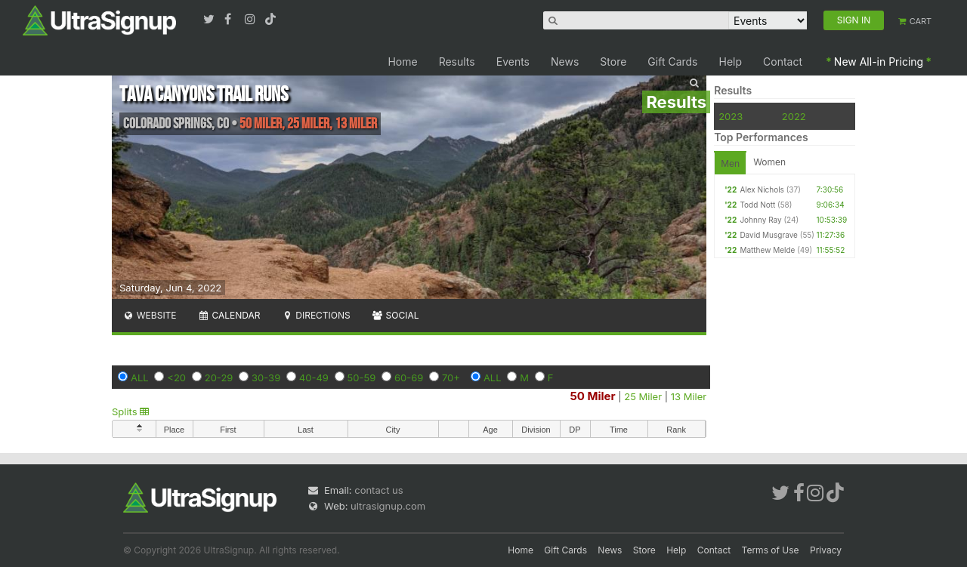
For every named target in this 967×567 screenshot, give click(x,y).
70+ (451, 377)
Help (731, 61)
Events (513, 61)
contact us (378, 490)
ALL (140, 377)
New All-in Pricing (878, 61)
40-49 (314, 377)
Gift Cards (672, 61)
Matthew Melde (767, 249)
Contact (782, 61)
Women (769, 162)
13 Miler (689, 396)
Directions (315, 315)
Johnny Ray (760, 219)
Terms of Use (770, 550)
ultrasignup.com (388, 506)
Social (395, 315)
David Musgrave (769, 234)
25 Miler (643, 396)
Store (613, 61)
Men (730, 163)
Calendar (229, 315)
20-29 (219, 377)
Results (457, 61)
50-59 (362, 377)
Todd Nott (757, 204)
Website (149, 315)
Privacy (826, 550)
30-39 (266, 377)
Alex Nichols (761, 189)
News (565, 61)
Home (402, 61)
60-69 (408, 377)
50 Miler (592, 396)
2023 (730, 116)
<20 (176, 377)
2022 (794, 116)
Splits (130, 411)
